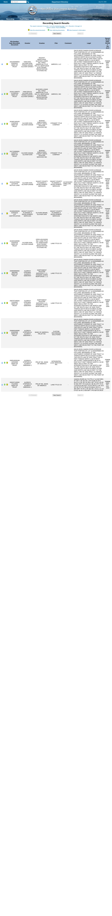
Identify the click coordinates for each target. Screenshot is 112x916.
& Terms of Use (62, 400)
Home (36, 400)
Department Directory (60, 2)
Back (28, 400)
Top (23, 400)
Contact (49, 19)
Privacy (55, 400)
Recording (10, 19)
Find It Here (24, 19)
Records (37, 19)
